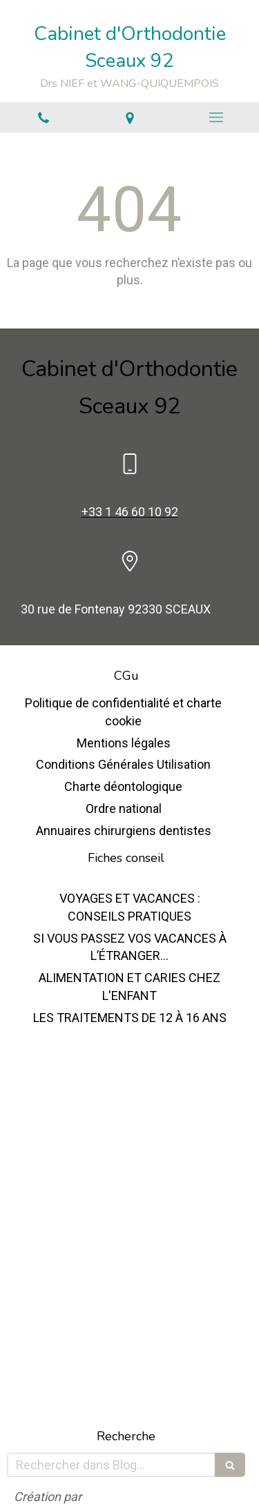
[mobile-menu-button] (216, 117)
